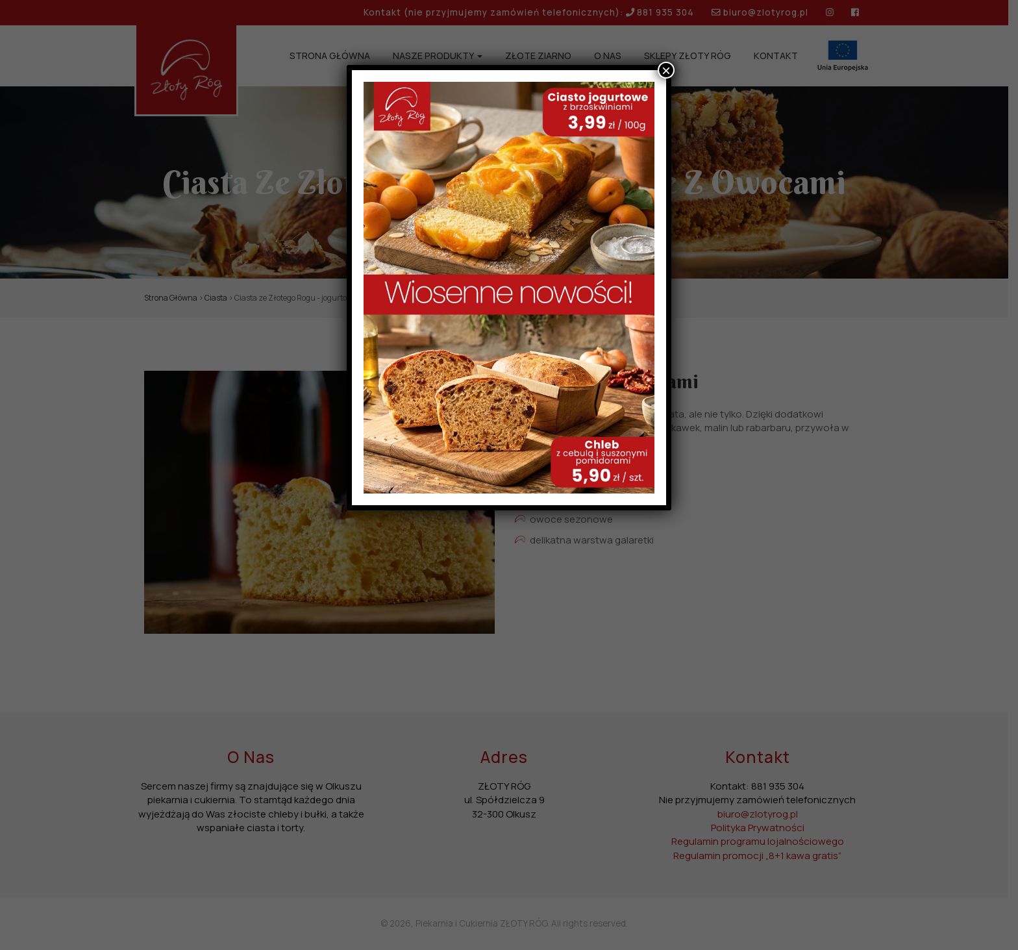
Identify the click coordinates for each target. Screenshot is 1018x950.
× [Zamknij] (666, 70)
